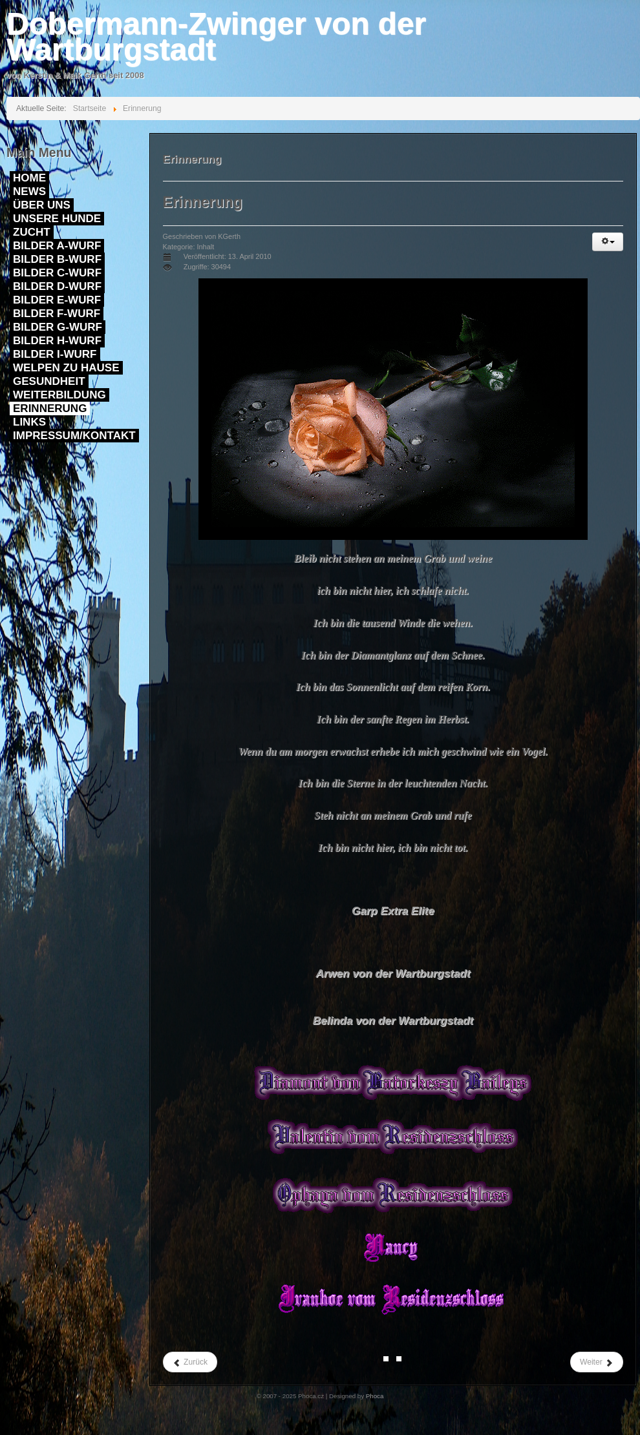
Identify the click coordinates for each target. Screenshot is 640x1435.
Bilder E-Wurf (57, 300)
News (29, 191)
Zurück (190, 1362)
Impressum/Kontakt (74, 435)
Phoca (375, 1395)
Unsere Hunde (57, 218)
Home (29, 178)
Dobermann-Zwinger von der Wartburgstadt (216, 36)
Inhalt (205, 247)
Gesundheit (49, 381)
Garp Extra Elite (393, 911)
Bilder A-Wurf (57, 246)
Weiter (596, 1362)
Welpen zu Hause (66, 368)
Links (29, 422)
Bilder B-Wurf (57, 259)
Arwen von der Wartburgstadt (392, 973)
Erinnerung (50, 408)
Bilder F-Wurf (56, 313)
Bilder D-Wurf (57, 286)
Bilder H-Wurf (57, 341)
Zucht (31, 232)
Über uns (41, 205)
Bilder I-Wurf (55, 354)
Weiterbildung (59, 395)
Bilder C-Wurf (57, 273)
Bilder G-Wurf (57, 327)
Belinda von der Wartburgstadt (393, 1021)
